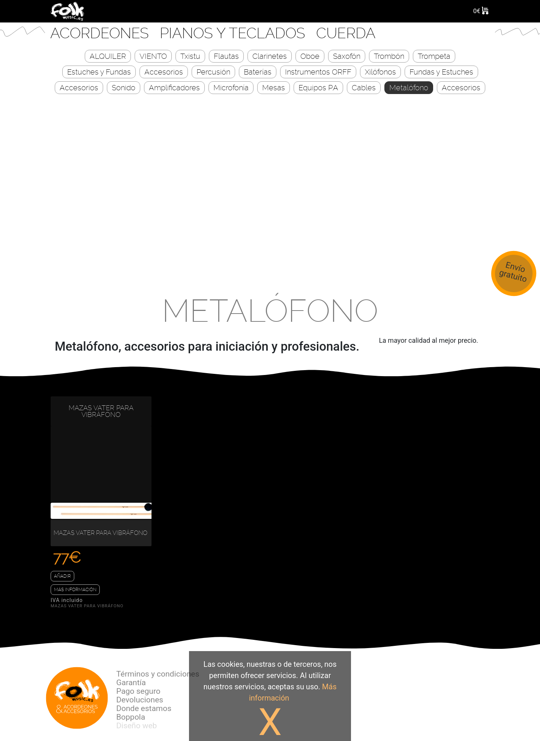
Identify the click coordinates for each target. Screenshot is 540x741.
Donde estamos (143, 708)
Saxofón (346, 56)
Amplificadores (174, 88)
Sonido (123, 88)
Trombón (389, 56)
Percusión (213, 72)
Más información (75, 589)
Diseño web (136, 725)
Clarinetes (269, 56)
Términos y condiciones (157, 673)
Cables (364, 88)
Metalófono (408, 88)
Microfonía (231, 88)
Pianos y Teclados (234, 33)
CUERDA (345, 33)
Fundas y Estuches (441, 72)
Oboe (310, 56)
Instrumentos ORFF (318, 72)
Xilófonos (380, 72)
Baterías (258, 72)
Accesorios (163, 72)
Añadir (62, 576)
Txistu (190, 56)
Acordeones (101, 33)
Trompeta (434, 56)
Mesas (273, 88)
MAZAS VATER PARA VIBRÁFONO (101, 411)
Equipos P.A (318, 88)
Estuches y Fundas (99, 72)
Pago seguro (138, 691)
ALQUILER (108, 56)
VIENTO (153, 56)
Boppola (130, 717)
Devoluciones (139, 699)
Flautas (226, 56)
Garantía (131, 682)
